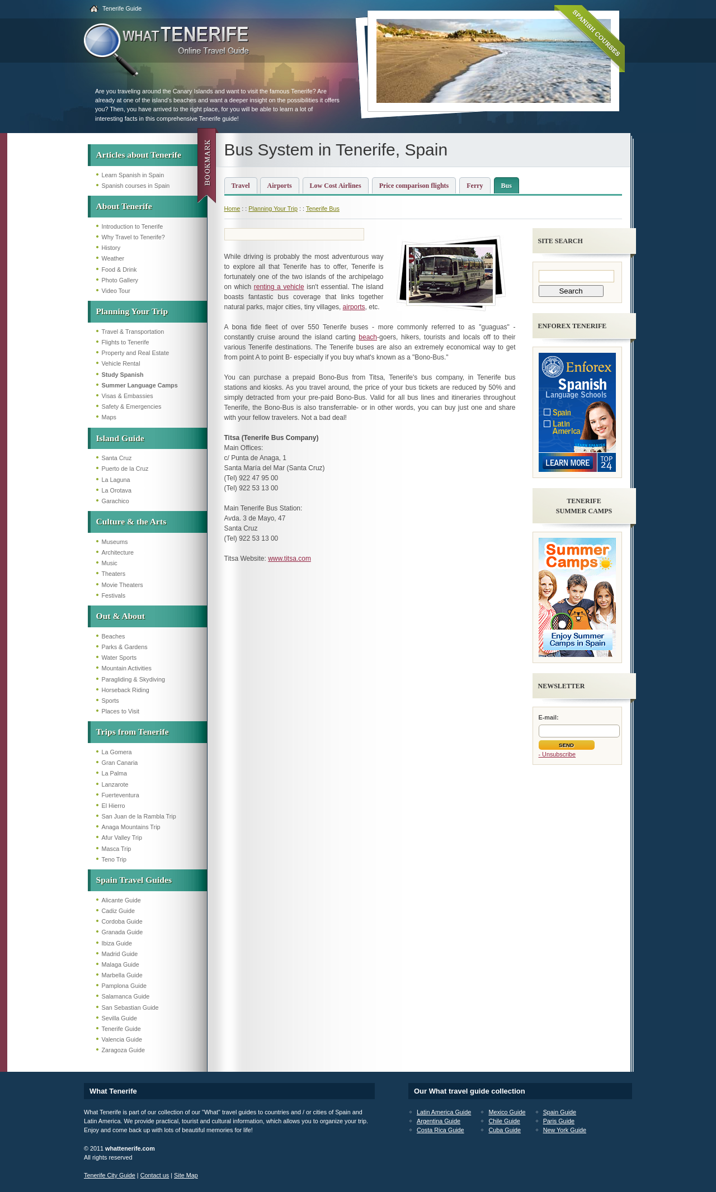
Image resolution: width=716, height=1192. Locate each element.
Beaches (113, 636)
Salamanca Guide (126, 996)
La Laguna (116, 479)
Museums (115, 541)
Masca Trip (116, 848)
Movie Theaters (122, 584)
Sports (110, 700)
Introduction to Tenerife (132, 226)
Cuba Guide (504, 1130)
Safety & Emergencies (132, 406)
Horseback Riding (125, 690)
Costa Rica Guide (440, 1130)
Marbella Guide (122, 975)
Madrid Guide (120, 953)
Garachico (115, 501)
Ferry (475, 186)
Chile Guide (504, 1121)
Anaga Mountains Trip (131, 827)
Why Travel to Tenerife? (133, 237)
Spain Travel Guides (134, 879)
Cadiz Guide (118, 910)
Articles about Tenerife (138, 154)
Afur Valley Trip (122, 837)
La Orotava (116, 490)
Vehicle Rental (121, 363)
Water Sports (119, 657)
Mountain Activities (127, 668)
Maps (109, 417)
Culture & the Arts (131, 521)
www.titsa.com (289, 558)
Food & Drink (119, 269)
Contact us (154, 1175)
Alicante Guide (121, 900)
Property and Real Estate (135, 352)
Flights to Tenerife (125, 342)
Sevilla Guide (120, 1018)
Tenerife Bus (323, 208)
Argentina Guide (438, 1121)
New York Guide (564, 1130)
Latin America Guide (444, 1112)
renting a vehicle (279, 287)
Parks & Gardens (125, 647)
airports (354, 307)
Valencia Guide (122, 1039)
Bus (506, 186)
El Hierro (113, 805)
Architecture (118, 552)
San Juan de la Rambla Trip (139, 816)
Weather (113, 258)
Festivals (114, 595)
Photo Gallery (120, 280)
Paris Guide (558, 1121)
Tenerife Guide (122, 8)
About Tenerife (124, 206)
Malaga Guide (120, 964)
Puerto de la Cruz (125, 468)
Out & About (120, 616)
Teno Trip (114, 859)
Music (109, 563)
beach (368, 337)
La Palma (115, 773)
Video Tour (116, 290)
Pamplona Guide (124, 985)
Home (232, 208)
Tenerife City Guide (109, 1175)
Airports (279, 186)
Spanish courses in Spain (136, 185)
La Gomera (117, 752)
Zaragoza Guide (123, 1050)
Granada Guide (122, 932)
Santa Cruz (117, 458)
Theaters (114, 573)
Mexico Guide (506, 1112)
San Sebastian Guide (130, 1007)
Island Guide (120, 438)
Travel (241, 186)
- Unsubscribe (557, 754)
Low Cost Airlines (335, 186)
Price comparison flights (414, 186)
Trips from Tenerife (132, 731)
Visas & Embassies (127, 395)
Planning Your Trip (132, 311)
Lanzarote (115, 784)
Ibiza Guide (117, 943)
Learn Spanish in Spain (133, 175)
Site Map (186, 1175)
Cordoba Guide (122, 921)
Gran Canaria (120, 762)
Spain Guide (559, 1112)
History (111, 247)
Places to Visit (121, 711)
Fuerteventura (120, 795)
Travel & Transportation (133, 331)
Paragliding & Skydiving (133, 679)
